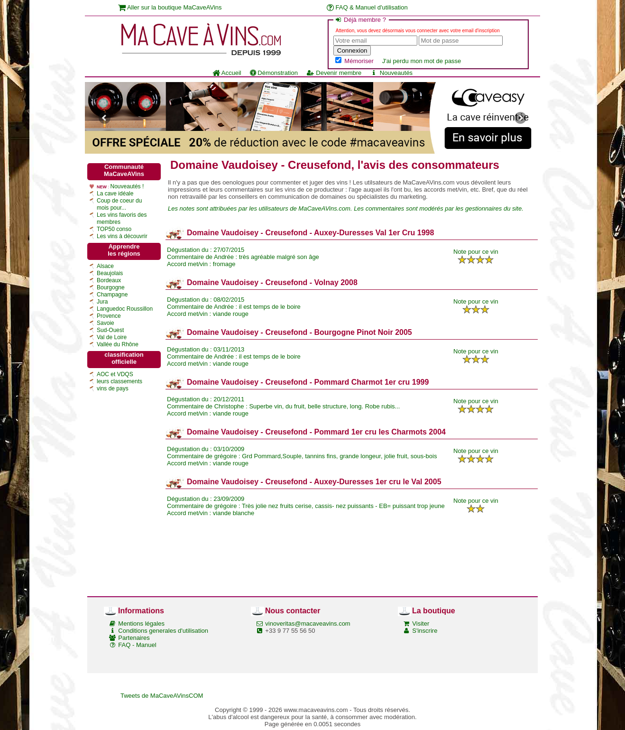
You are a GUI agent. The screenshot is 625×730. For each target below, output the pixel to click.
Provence (109, 316)
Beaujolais (110, 273)
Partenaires (133, 637)
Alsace (105, 266)
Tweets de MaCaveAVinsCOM (161, 695)
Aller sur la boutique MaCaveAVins (170, 7)
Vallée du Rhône (117, 344)
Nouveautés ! (127, 186)
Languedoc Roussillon (125, 308)
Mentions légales (141, 623)
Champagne (112, 294)
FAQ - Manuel (137, 644)
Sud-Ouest (110, 330)
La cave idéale (115, 193)
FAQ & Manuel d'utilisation (367, 7)
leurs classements (119, 381)
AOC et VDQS (115, 374)
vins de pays (113, 388)
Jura (102, 301)
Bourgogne (111, 287)
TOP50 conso (114, 229)
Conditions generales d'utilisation (163, 630)
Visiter (420, 623)
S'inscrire (424, 630)
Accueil (226, 72)
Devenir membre (333, 72)
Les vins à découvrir (122, 236)
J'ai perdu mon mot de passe (421, 61)
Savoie (105, 323)
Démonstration (274, 72)
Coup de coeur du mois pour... (119, 204)
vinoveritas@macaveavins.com (307, 623)
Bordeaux (109, 280)
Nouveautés (391, 72)
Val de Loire (112, 337)
